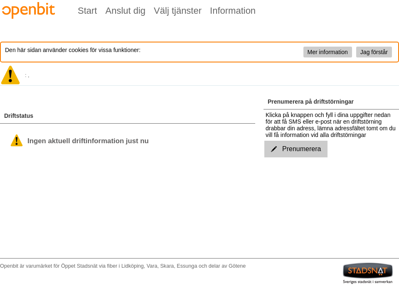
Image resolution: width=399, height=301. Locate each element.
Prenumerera (296, 148)
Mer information (328, 52)
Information (233, 10)
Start (87, 10)
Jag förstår (374, 52)
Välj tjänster (178, 10)
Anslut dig (125, 10)
